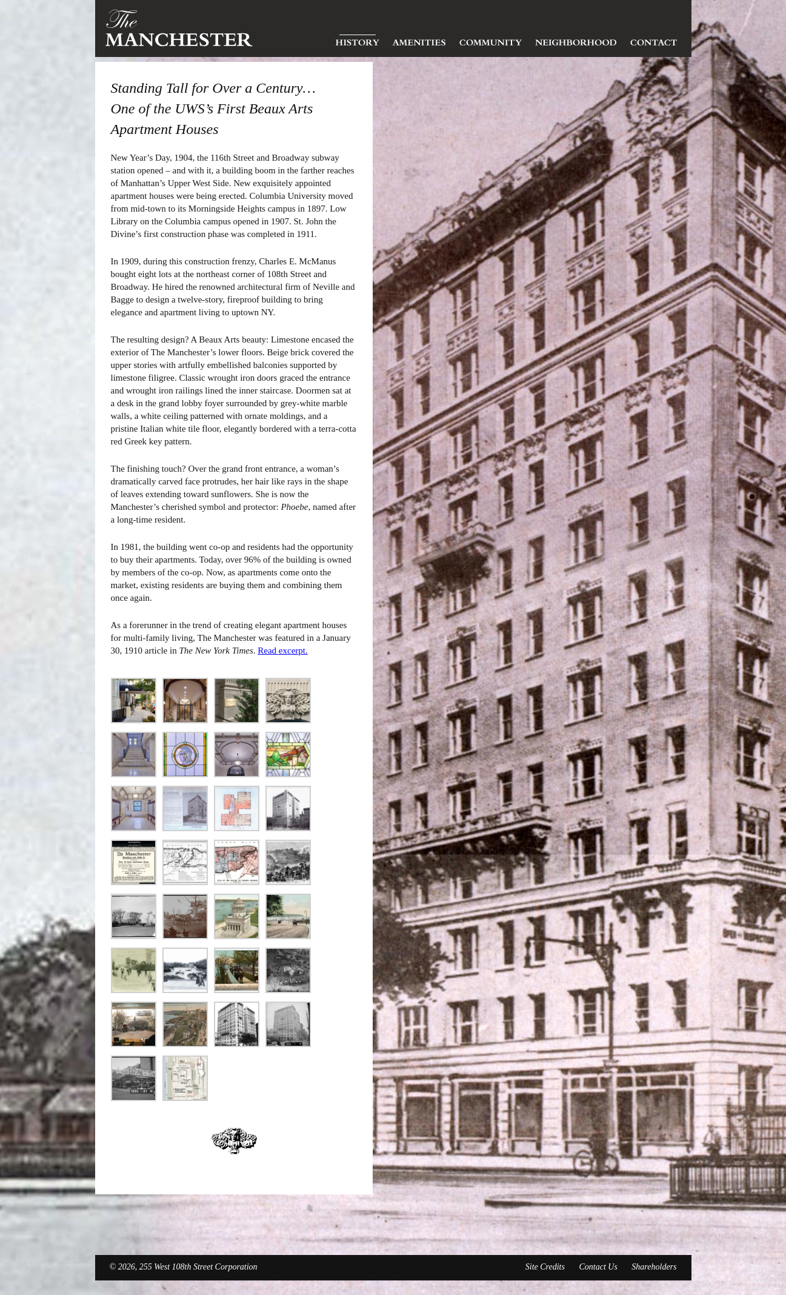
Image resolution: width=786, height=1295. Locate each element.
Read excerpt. (282, 650)
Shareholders (653, 1266)
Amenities (419, 39)
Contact (654, 39)
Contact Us (598, 1266)
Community (490, 39)
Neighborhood (575, 39)
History (357, 39)
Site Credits (545, 1266)
